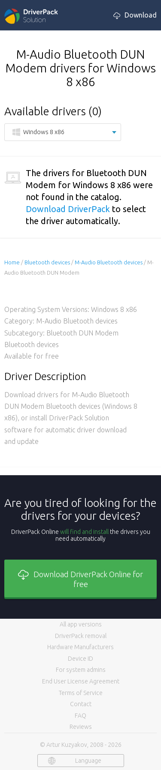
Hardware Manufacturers (80, 647)
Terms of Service (81, 692)
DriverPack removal (80, 635)
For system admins (81, 669)
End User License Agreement (80, 681)
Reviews (81, 726)
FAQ (80, 715)
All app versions (81, 624)
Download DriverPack (68, 209)
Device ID (80, 658)
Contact (80, 704)
